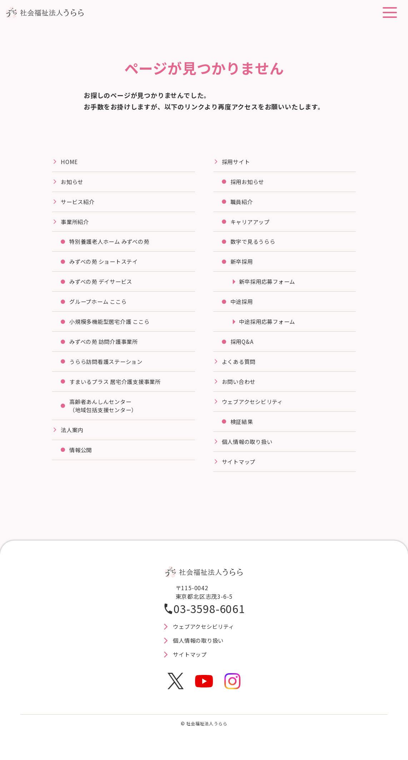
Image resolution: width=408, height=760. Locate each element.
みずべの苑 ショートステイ (106, 264)
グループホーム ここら (100, 304)
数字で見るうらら (254, 243)
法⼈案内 (73, 435)
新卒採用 (242, 264)
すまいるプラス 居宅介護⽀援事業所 (118, 386)
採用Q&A (242, 345)
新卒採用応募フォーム (269, 284)
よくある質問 (240, 365)
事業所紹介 (76, 223)
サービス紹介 (79, 202)
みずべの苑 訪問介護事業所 (106, 345)
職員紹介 (242, 202)
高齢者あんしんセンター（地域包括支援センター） (105, 410)
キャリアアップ (251, 223)
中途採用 (242, 304)
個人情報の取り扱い (249, 447)
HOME (69, 162)
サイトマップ (240, 467)
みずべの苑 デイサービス (103, 284)
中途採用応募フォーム (269, 325)
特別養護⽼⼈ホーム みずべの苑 (112, 243)
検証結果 (242, 427)
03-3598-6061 (209, 615)
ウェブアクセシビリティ (254, 406)
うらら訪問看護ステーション (108, 365)
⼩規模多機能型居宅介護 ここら (112, 325)
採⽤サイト (237, 162)
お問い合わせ (240, 386)
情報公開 (81, 455)
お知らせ (73, 182)
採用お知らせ (248, 182)
